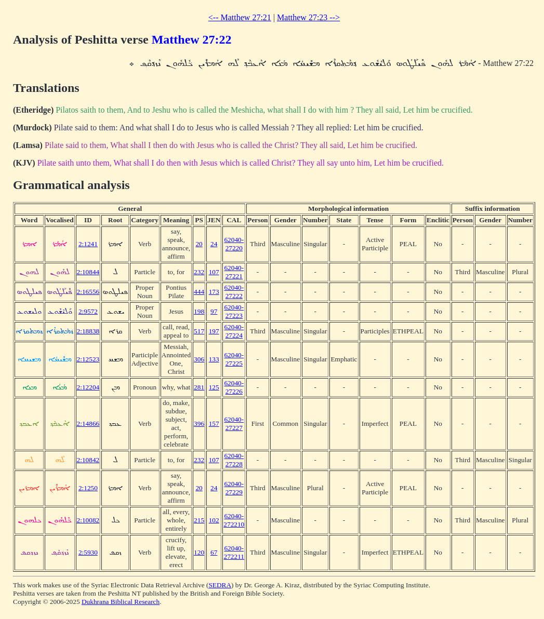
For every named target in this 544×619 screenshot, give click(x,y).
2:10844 (88, 272)
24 (213, 244)
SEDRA (219, 585)
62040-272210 (233, 520)
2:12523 (88, 359)
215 (199, 520)
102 (214, 520)
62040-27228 (234, 460)
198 (199, 311)
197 (214, 331)
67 (213, 552)
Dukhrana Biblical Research (121, 601)
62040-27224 (234, 331)
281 (199, 387)
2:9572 (88, 311)
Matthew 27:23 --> (308, 17)
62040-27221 (234, 272)
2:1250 (88, 488)
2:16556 (88, 291)
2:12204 (88, 387)
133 (214, 359)
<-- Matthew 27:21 (239, 17)
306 (199, 359)
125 (214, 387)
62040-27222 (234, 292)
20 (198, 244)
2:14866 (88, 423)
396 (199, 423)
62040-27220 (234, 244)
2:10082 (88, 520)
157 (214, 423)
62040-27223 (234, 311)
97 (213, 311)
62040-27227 (234, 423)
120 (199, 552)
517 (199, 331)
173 (214, 291)
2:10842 (88, 460)
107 (214, 272)
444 (199, 291)
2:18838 (88, 331)
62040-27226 (234, 387)
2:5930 (88, 552)
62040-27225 (234, 359)
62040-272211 (234, 552)
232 (199, 272)
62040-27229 (234, 488)
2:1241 (88, 244)
